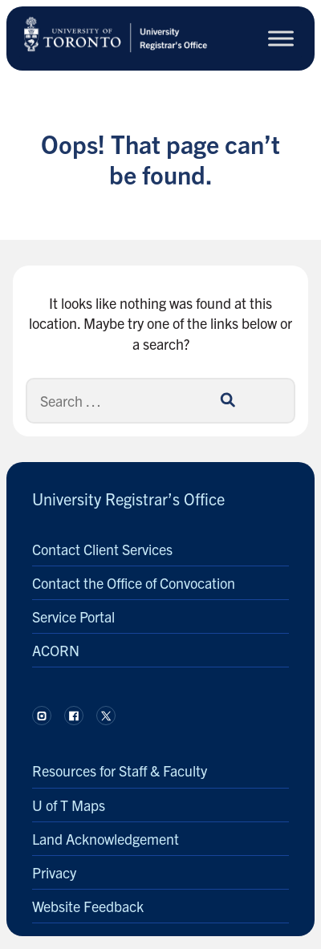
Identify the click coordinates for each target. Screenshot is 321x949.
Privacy (54, 872)
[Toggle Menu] (281, 38)
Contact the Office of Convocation (133, 583)
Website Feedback (88, 906)
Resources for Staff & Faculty (119, 770)
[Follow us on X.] (106, 715)
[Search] (227, 400)
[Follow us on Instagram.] (41, 715)
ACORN (55, 650)
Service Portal (73, 616)
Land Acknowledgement (105, 838)
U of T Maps (68, 805)
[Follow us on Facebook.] (73, 715)
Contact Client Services (102, 549)
